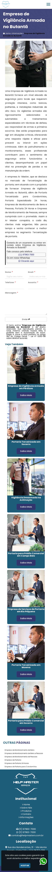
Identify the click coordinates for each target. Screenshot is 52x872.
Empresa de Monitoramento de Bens (19, 750)
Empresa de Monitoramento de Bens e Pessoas (24, 753)
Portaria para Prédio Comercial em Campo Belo (26, 554)
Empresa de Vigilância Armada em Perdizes (26, 387)
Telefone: (10, 282)
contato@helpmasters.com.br (27, 835)
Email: (31, 272)
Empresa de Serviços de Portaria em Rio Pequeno (26, 610)
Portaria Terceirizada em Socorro (26, 443)
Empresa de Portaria (13, 760)
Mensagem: (11, 292)
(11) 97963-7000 (26, 255)
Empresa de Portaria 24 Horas (17, 763)
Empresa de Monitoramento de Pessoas (21, 757)
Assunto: (33, 282)
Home (27, 804)
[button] (48, 4)
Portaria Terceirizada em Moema (26, 666)
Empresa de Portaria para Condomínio (21, 766)
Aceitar (25, 865)
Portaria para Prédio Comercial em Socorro (26, 722)
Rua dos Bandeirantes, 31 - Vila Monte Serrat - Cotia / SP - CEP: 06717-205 (27, 849)
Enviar (26, 319)
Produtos (26, 810)
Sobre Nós (26, 807)
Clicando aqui (26, 261)
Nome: (9, 272)
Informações (26, 817)
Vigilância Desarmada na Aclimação (26, 498)
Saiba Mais (26, 395)
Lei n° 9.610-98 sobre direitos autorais (26, 337)
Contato (26, 814)
